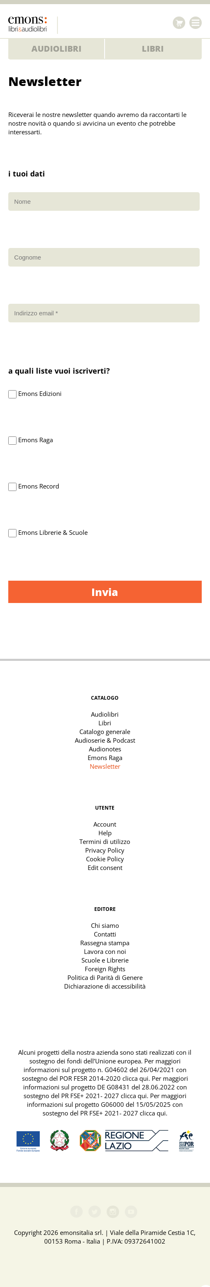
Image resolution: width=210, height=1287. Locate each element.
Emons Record (38, 486)
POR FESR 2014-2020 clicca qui (104, 1078)
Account (104, 824)
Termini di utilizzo (104, 841)
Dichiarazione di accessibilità (105, 986)
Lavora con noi (105, 951)
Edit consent (105, 867)
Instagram (113, 1212)
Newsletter (105, 766)
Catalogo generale (104, 731)
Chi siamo (105, 925)
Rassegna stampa (104, 943)
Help (105, 833)
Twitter (94, 1212)
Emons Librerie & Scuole (53, 532)
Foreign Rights (105, 969)
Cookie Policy (105, 859)
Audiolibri (56, 48)
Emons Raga (35, 440)
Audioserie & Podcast (105, 740)
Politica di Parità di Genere (105, 977)
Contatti (105, 934)
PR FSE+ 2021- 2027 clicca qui (104, 1096)
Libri (153, 48)
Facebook (76, 1212)
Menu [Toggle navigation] (195, 23)
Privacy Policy (104, 850)
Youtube (131, 1212)
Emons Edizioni (40, 393)
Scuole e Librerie (105, 960)
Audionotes (105, 749)
